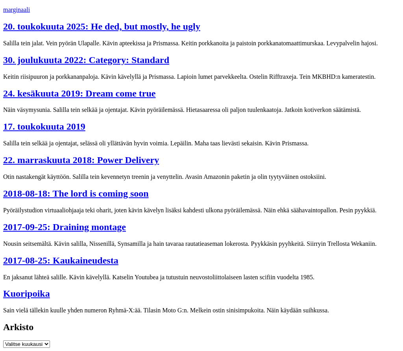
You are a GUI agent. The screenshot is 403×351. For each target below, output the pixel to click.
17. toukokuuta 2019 (44, 126)
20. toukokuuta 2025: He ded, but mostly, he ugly (101, 26)
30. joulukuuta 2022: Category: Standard (86, 60)
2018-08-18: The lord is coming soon (76, 193)
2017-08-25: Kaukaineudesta (60, 260)
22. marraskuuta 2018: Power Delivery (81, 160)
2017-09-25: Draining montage (64, 227)
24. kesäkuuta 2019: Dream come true (79, 93)
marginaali (16, 9)
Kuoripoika (26, 293)
